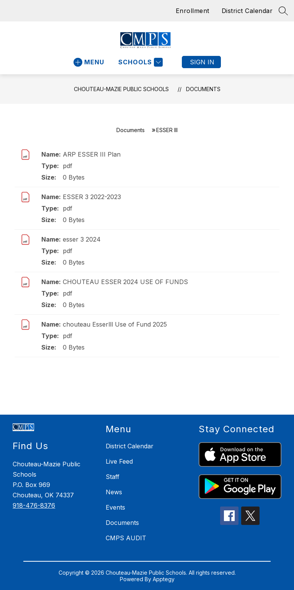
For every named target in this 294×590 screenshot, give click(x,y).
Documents (203, 89)
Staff (112, 476)
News (114, 492)
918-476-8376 (34, 505)
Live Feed (119, 461)
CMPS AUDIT (126, 538)
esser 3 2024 (82, 239)
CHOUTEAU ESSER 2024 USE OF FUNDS (125, 282)
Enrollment (192, 11)
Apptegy (164, 579)
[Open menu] (89, 62)
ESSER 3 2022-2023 (92, 197)
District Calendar (247, 11)
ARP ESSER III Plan (92, 154)
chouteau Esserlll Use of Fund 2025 (115, 324)
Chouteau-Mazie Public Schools (121, 89)
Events (115, 507)
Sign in (202, 62)
